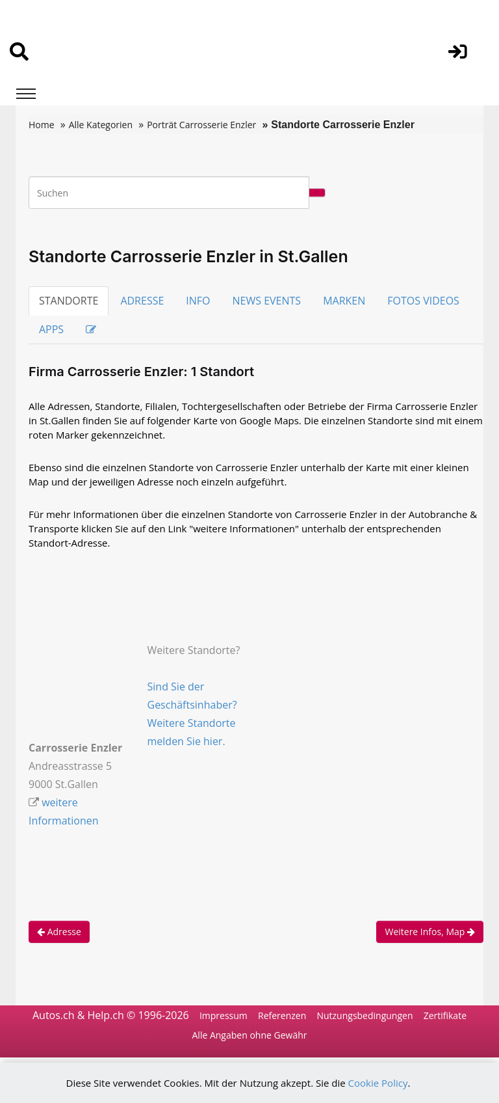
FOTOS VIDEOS (423, 300)
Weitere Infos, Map (430, 931)
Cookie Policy (378, 1082)
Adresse (59, 931)
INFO (198, 300)
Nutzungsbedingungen (364, 1015)
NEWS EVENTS (267, 300)
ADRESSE (142, 300)
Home (42, 124)
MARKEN (344, 300)
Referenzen (282, 1015)
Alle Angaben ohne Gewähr (249, 1035)
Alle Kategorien (101, 124)
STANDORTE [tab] (68, 300)
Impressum (223, 1015)
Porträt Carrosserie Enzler (201, 124)
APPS (51, 329)
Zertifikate (445, 1015)
